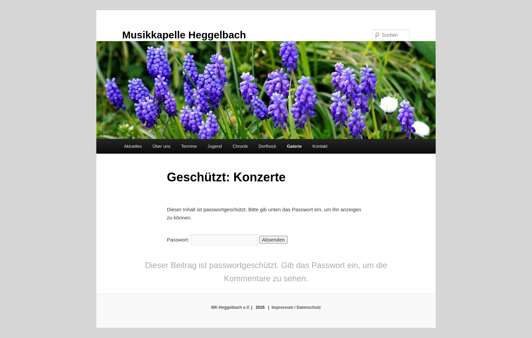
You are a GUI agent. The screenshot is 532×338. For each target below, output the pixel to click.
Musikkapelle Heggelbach (184, 34)
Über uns (161, 146)
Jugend (214, 146)
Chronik (240, 146)
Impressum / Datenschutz (296, 307)
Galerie (294, 146)
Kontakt (319, 146)
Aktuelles (133, 146)
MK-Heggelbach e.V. (230, 307)
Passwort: (212, 240)
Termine (189, 146)
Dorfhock (267, 146)
